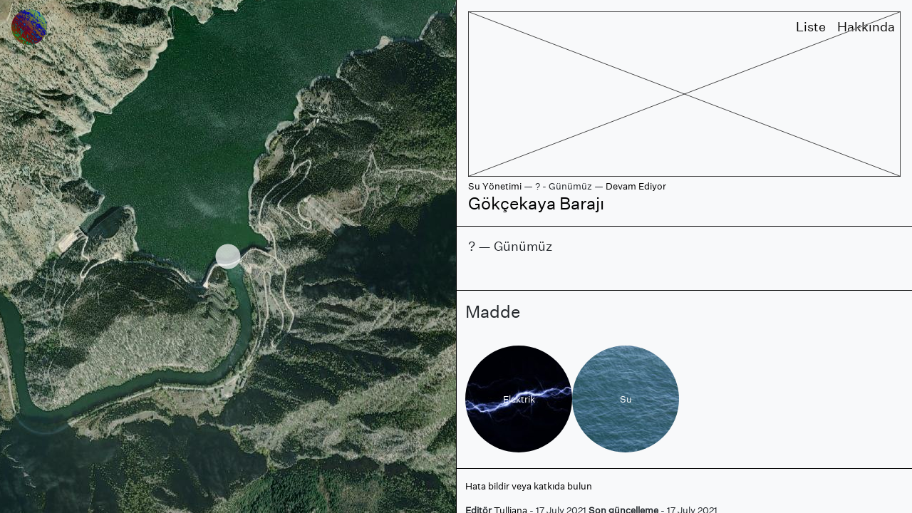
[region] (228, 256)
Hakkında (866, 26)
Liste (811, 26)
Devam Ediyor (636, 186)
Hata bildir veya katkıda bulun (528, 486)
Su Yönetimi (495, 186)
